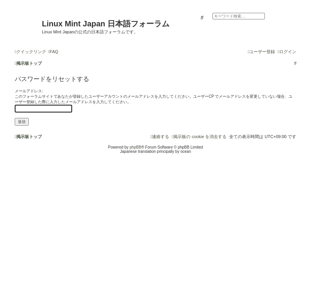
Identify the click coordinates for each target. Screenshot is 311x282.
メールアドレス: (29, 91)
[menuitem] (53, 51)
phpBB (135, 147)
